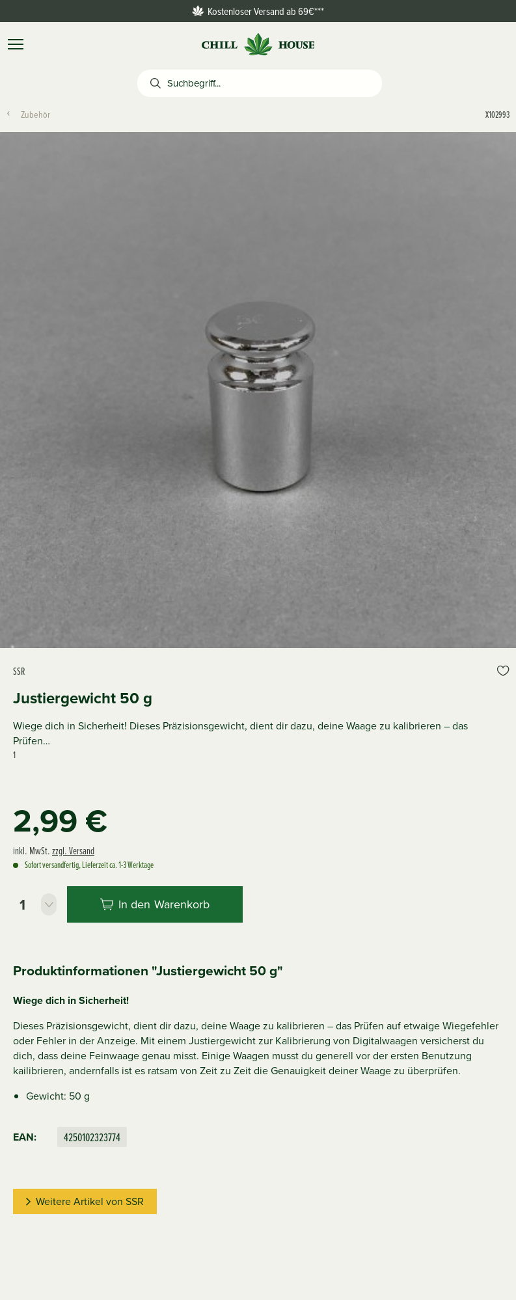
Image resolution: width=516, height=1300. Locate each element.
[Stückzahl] (35, 904)
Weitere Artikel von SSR (85, 1201)
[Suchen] (152, 83)
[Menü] (15, 44)
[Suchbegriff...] (274, 83)
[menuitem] (41, 114)
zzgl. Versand (73, 850)
